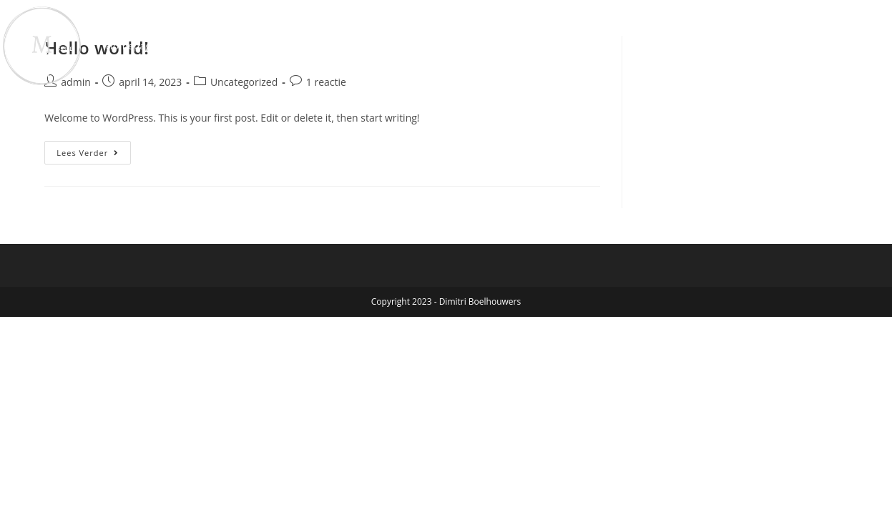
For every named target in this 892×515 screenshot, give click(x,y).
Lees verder (94, 149)
